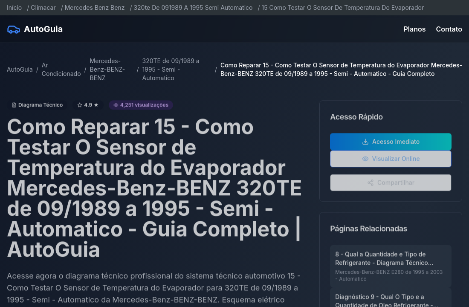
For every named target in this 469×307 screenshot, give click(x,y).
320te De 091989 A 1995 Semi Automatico (192, 7)
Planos (415, 29)
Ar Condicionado (61, 69)
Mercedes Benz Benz (95, 7)
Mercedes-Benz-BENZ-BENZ (107, 69)
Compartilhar (390, 186)
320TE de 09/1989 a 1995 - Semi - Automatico (171, 69)
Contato (449, 29)
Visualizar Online (391, 162)
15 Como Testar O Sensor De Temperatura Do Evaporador (343, 7)
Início (14, 7)
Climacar (43, 7)
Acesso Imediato (391, 145)
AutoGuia (20, 69)
